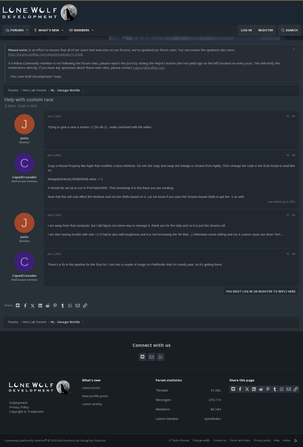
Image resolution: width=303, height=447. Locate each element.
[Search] (289, 30)
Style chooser (179, 440)
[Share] (288, 116)
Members (81, 30)
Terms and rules (240, 440)
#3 (293, 215)
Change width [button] (201, 440)
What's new (49, 30)
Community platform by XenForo (42, 440)
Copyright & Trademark (26, 411)
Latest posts (91, 388)
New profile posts (95, 396)
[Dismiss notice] (293, 50)
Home (286, 440)
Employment (18, 402)
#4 (293, 254)
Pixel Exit (99, 440)
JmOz (12, 106)
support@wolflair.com (149, 67)
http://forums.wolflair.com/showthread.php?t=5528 (45, 54)
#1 (293, 116)
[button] (27, 30)
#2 (293, 155)
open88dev (212, 418)
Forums (17, 30)
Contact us (220, 440)
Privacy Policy (19, 407)
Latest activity (92, 404)
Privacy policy (262, 440)
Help (277, 440)
